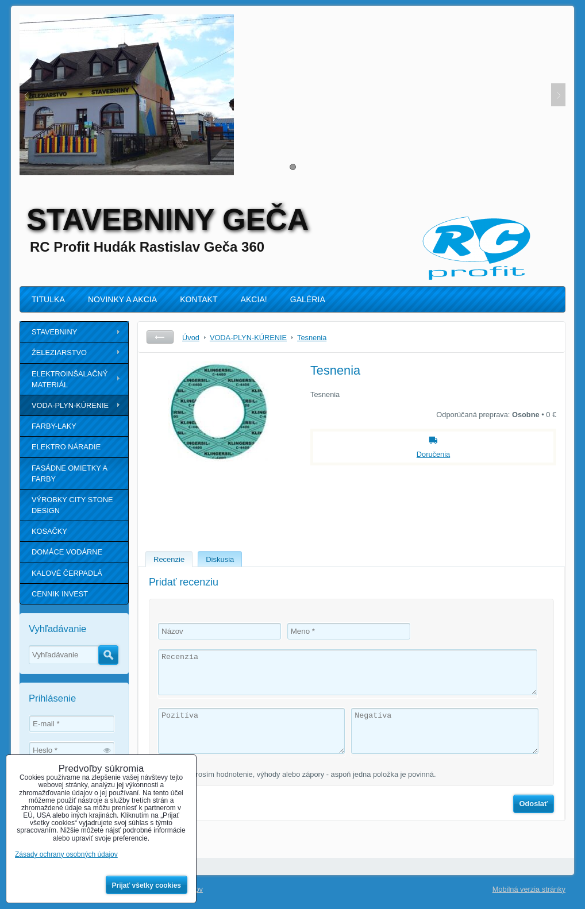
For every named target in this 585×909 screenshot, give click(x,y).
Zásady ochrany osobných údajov (66, 854)
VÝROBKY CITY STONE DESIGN (72, 505)
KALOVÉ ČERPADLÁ (67, 573)
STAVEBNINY (54, 332)
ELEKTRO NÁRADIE (66, 446)
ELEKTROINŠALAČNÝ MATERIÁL (69, 379)
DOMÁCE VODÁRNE (67, 552)
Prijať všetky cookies (147, 885)
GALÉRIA (307, 299)
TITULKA (48, 299)
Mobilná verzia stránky (528, 889)
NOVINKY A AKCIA (122, 299)
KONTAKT (198, 299)
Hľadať (108, 655)
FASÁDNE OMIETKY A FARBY (69, 473)
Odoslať (533, 803)
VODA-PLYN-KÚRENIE (70, 405)
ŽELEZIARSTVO (59, 352)
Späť (160, 337)
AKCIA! (254, 299)
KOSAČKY (49, 531)
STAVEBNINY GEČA (167, 219)
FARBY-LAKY (54, 426)
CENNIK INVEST (60, 594)
